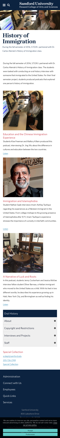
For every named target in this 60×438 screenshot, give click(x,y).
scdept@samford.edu (12, 356)
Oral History (11, 313)
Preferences (30, 434)
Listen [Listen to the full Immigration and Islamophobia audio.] (5, 229)
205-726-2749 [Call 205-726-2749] (9, 360)
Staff (6, 342)
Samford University (30, 409)
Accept (30, 430)
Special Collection (10, 364)
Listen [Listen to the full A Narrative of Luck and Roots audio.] (5, 304)
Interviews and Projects (17, 335)
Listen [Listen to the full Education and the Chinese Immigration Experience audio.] (5, 153)
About (7, 320)
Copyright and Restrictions (19, 328)
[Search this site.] (9, 5)
